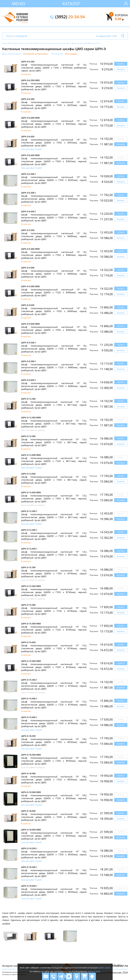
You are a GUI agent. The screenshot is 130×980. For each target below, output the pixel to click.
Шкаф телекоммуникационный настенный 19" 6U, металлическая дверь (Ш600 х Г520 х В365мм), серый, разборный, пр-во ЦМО (54, 198)
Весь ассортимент (11, 53)
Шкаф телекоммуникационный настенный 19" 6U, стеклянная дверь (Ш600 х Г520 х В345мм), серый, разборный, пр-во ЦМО (54, 105)
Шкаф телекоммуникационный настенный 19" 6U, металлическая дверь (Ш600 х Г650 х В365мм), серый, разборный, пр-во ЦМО (54, 217)
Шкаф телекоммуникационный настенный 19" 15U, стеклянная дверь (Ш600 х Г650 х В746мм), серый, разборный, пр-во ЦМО (54, 648)
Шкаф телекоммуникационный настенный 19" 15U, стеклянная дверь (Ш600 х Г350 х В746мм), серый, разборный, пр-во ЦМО (54, 573)
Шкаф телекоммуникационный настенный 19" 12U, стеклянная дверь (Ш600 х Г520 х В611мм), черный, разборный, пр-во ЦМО (54, 461)
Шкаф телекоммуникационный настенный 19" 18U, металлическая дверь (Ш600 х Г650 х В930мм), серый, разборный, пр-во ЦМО (54, 892)
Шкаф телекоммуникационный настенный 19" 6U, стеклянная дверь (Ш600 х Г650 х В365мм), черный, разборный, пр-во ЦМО (54, 161)
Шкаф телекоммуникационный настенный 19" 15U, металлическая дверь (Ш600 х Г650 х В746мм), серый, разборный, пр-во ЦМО (54, 723)
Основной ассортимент (35, 53)
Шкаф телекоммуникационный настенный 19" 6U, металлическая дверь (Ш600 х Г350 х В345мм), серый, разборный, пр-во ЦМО (54, 180)
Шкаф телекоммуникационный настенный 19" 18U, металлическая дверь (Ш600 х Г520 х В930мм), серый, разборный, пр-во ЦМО (54, 873)
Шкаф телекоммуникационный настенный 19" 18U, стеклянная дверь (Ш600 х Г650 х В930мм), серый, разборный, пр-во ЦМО (54, 817)
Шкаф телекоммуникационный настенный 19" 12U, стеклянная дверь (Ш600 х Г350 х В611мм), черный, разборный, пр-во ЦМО (54, 423)
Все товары (71, 53)
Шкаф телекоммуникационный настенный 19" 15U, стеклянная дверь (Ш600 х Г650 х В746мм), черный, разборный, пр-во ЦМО (54, 667)
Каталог (71, 3)
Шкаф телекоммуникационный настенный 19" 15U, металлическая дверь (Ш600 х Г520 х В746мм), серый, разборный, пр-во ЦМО (54, 704)
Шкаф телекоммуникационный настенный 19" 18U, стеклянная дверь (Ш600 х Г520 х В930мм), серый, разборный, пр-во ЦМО (54, 779)
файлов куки (93, 971)
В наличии (57, 53)
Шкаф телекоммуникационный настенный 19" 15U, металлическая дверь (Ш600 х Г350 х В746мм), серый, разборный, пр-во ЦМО (54, 685)
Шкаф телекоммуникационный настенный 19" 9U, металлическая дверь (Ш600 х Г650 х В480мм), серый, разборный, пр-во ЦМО (54, 386)
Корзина (121, 15)
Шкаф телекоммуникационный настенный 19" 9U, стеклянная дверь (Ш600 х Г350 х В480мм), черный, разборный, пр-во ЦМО (54, 255)
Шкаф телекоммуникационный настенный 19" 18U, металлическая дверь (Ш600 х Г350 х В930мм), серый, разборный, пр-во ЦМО (54, 854)
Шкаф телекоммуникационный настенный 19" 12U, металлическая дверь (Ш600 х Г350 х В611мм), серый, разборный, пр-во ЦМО (54, 517)
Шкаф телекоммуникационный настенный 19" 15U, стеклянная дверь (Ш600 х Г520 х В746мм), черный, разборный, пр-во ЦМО (54, 629)
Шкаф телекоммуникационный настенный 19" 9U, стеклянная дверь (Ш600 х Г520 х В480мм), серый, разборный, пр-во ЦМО (54, 273)
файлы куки (104, 967)
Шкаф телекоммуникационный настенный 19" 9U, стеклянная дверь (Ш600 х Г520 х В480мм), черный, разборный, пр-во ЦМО (54, 292)
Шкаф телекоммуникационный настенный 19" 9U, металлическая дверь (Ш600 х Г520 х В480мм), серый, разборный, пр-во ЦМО (54, 367)
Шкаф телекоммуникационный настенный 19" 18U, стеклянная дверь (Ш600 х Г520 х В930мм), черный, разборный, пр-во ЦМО (54, 798)
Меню (18, 3)
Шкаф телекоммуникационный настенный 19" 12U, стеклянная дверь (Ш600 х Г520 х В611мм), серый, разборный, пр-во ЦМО (54, 442)
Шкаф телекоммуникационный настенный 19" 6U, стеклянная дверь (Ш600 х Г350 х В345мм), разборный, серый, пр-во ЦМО (54, 67)
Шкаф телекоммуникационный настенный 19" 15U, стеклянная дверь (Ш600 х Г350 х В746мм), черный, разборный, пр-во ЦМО (54, 592)
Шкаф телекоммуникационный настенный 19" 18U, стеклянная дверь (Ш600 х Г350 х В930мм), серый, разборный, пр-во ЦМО (54, 742)
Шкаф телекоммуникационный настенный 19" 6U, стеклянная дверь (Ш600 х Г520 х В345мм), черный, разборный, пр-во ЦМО (54, 123)
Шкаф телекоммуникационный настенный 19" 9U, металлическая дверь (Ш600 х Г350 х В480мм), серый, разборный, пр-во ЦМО (54, 348)
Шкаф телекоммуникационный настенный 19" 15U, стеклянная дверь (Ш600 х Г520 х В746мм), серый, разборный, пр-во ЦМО (54, 610)
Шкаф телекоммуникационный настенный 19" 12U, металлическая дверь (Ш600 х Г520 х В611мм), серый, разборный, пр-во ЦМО (54, 536)
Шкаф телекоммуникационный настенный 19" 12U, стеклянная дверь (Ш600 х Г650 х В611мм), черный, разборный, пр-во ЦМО (54, 498)
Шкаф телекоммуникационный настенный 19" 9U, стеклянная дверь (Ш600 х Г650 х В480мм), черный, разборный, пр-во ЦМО (54, 329)
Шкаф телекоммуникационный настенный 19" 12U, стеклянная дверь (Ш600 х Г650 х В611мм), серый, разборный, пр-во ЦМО (54, 479)
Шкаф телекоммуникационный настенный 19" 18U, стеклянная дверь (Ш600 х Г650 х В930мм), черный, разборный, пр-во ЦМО (54, 835)
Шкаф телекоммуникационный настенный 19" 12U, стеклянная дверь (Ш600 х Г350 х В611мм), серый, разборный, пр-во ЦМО (54, 404)
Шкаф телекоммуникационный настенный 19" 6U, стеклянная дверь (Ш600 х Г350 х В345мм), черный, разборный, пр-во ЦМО (54, 86)
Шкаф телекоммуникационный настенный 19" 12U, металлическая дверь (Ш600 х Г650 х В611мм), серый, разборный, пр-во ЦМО (54, 554)
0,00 (119, 19)
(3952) (70, 17)
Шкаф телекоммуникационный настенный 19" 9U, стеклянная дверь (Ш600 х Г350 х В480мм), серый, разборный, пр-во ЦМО (54, 236)
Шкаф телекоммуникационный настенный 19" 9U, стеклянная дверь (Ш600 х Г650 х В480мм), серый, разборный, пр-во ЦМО (54, 311)
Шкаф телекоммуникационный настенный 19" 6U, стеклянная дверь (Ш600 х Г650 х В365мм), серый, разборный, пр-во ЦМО (54, 142)
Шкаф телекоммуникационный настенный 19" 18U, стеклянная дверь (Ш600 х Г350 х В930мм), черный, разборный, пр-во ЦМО (54, 760)
